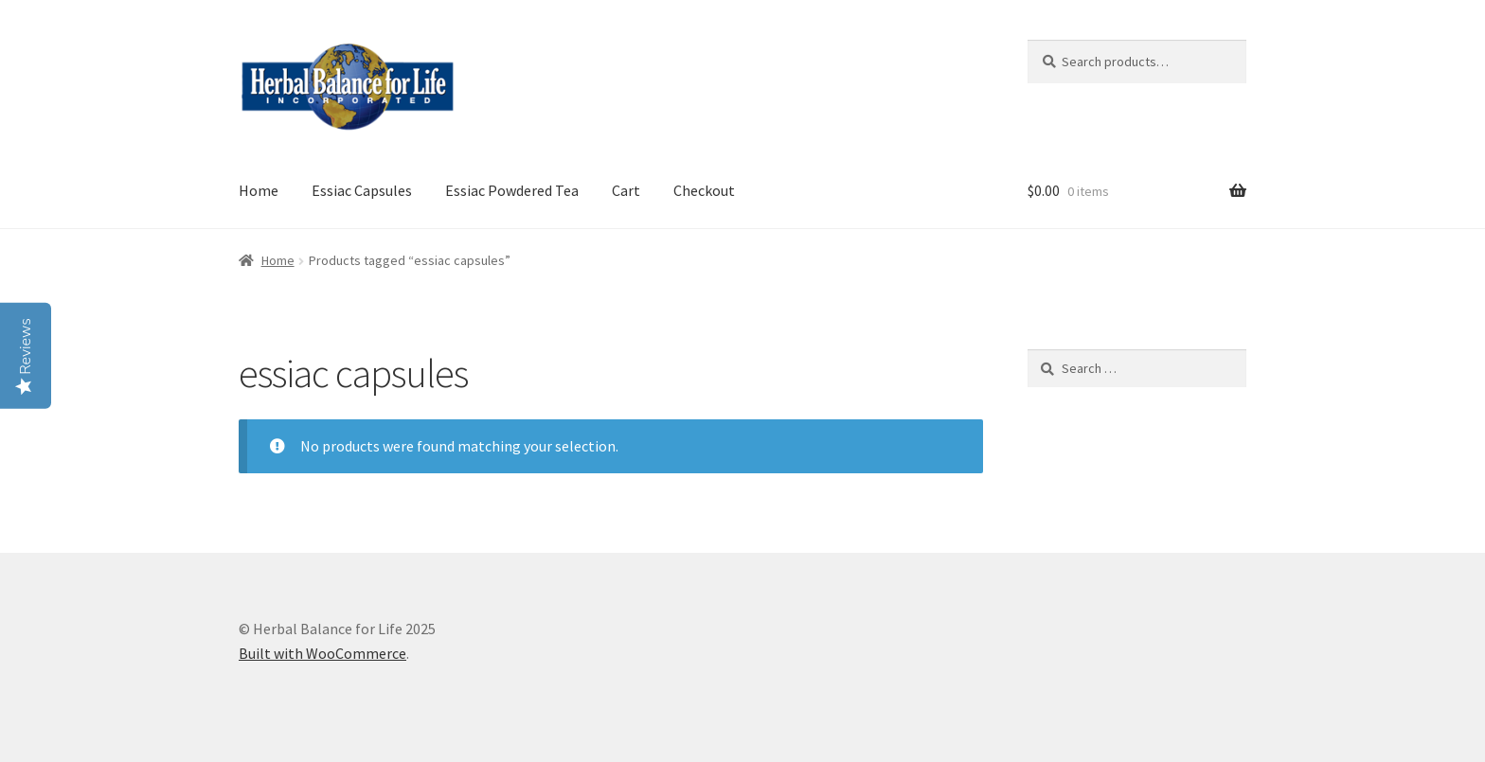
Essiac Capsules (362, 190)
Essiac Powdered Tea (512, 190)
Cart (626, 190)
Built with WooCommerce (322, 653)
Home (258, 190)
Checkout (704, 190)
